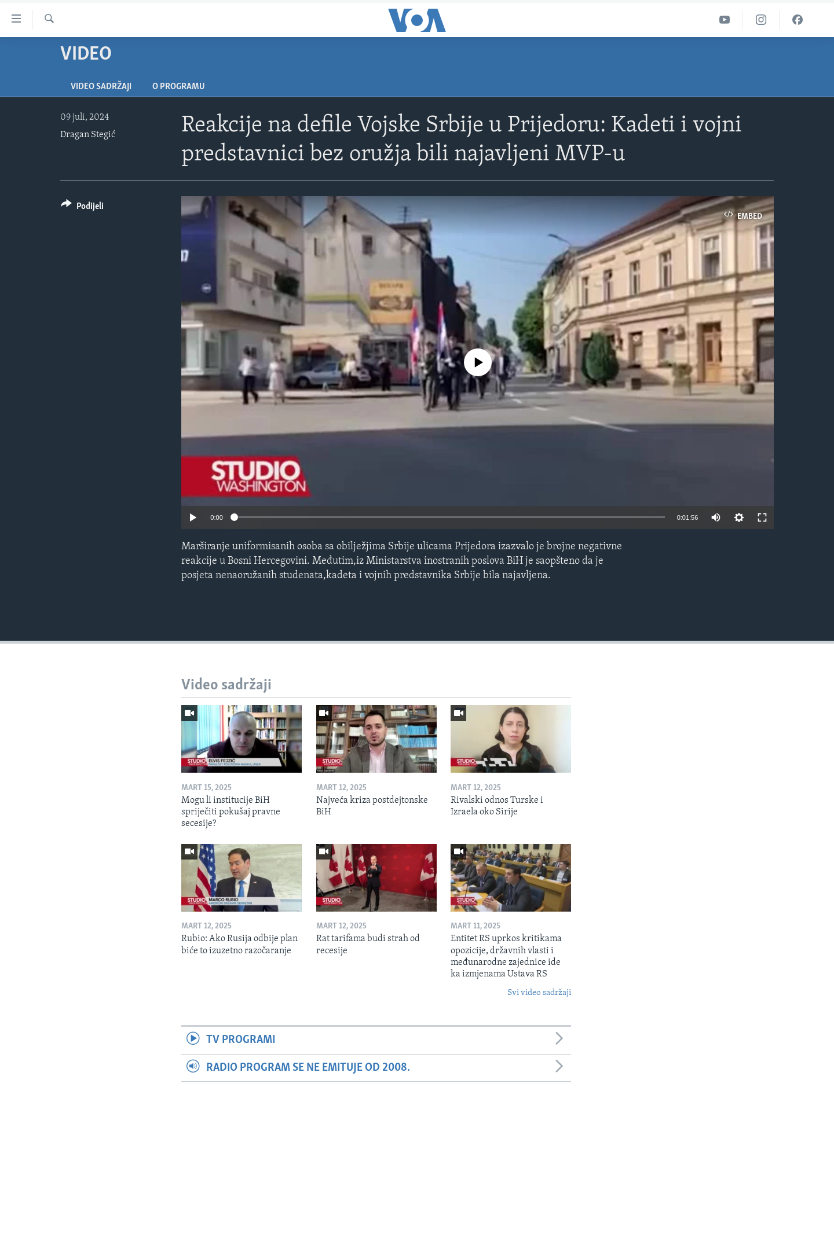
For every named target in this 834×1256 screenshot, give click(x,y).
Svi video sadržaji (539, 993)
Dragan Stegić (87, 134)
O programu (178, 86)
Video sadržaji (101, 86)
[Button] (82, 208)
